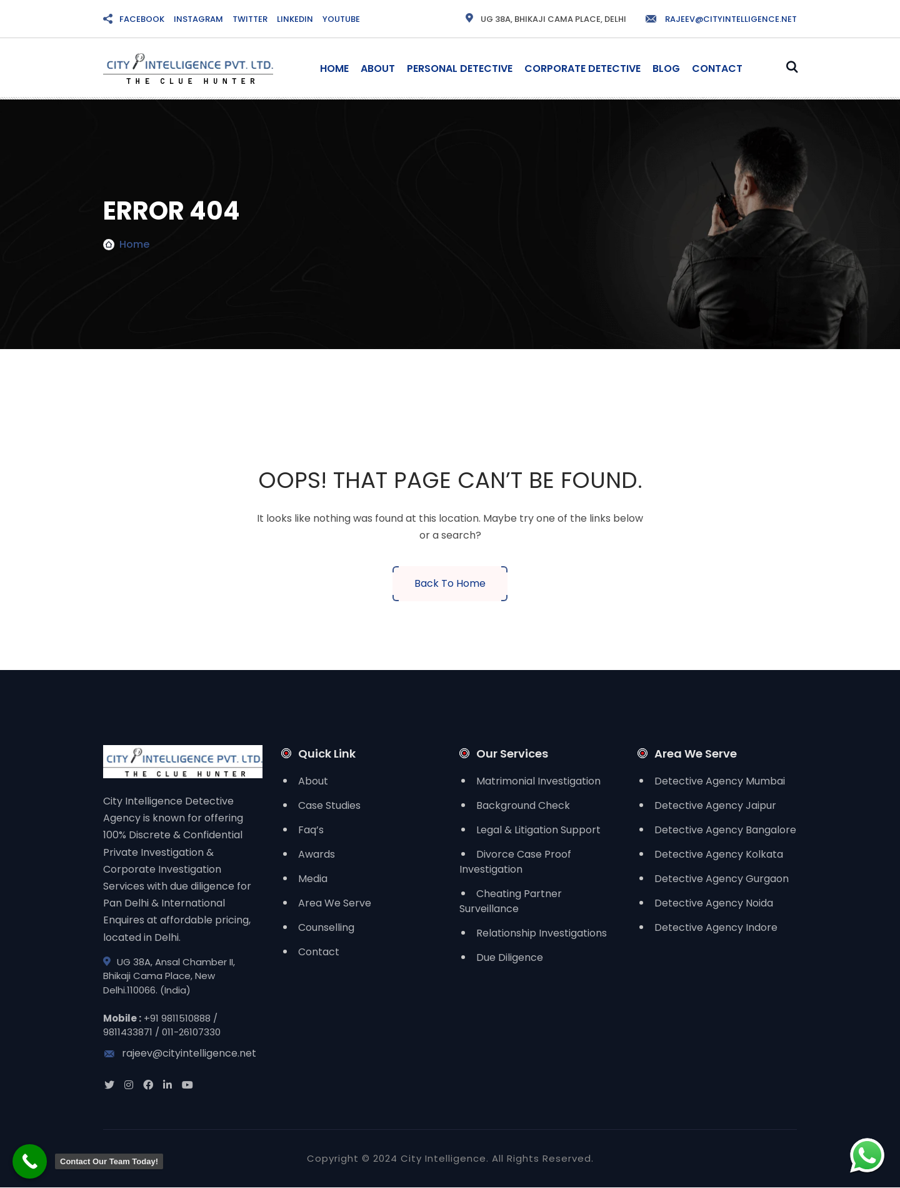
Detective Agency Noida (713, 903)
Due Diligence (509, 957)
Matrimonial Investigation (538, 781)
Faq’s (311, 830)
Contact (717, 68)
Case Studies (329, 805)
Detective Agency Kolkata (718, 854)
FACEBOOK (141, 19)
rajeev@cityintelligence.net (720, 19)
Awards (316, 854)
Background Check (523, 805)
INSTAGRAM (198, 19)
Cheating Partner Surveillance (510, 901)
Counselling (326, 927)
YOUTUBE (341, 19)
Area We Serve (334, 903)
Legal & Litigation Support (538, 830)
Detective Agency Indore (716, 927)
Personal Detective (459, 68)
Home (334, 68)
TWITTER (250, 19)
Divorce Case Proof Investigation (515, 861)
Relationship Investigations (541, 933)
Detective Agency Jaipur (715, 805)
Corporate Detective (582, 68)
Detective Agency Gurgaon (721, 878)
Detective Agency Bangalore (725, 830)
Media (313, 878)
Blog (666, 68)
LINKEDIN (295, 19)
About (378, 68)
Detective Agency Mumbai (719, 781)
